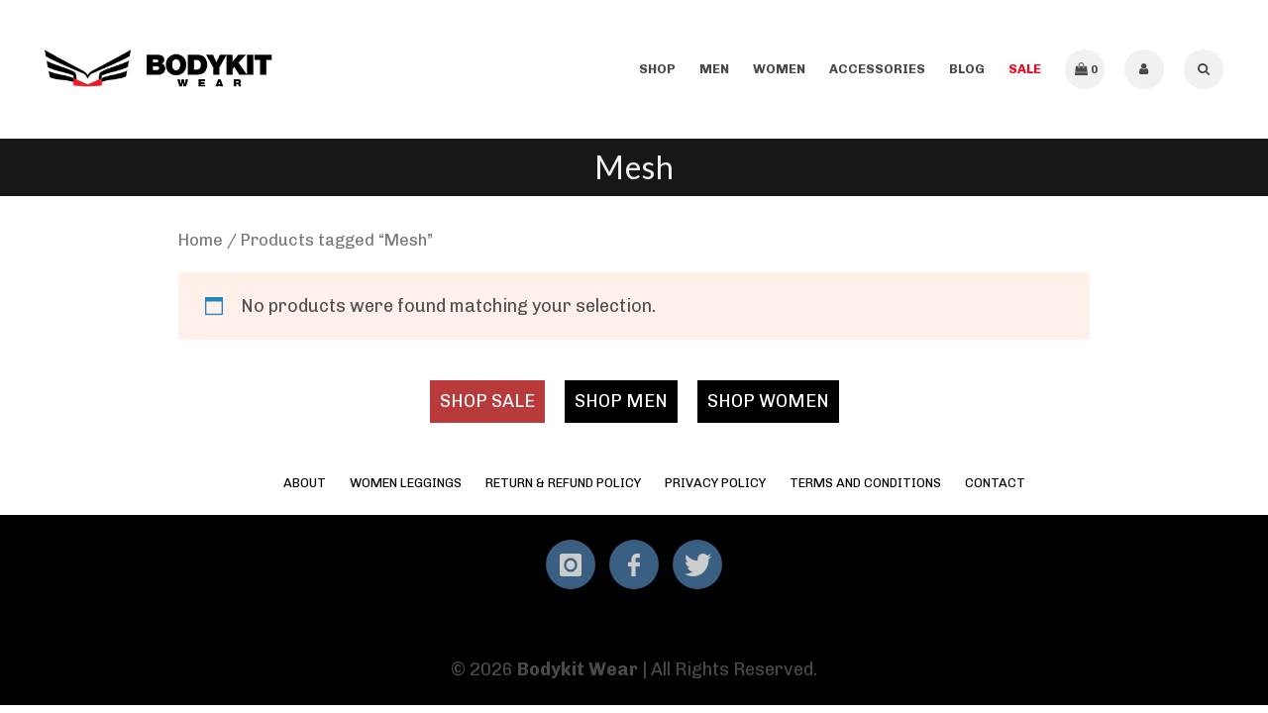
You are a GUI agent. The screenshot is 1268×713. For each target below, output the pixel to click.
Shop (657, 68)
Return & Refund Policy (563, 482)
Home (200, 240)
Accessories (877, 68)
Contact (995, 482)
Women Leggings (406, 482)
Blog (967, 68)
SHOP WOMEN (768, 401)
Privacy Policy (715, 482)
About (304, 482)
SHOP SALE (487, 401)
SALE (1024, 68)
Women (779, 68)
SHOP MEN (621, 401)
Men (714, 68)
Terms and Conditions (865, 482)
